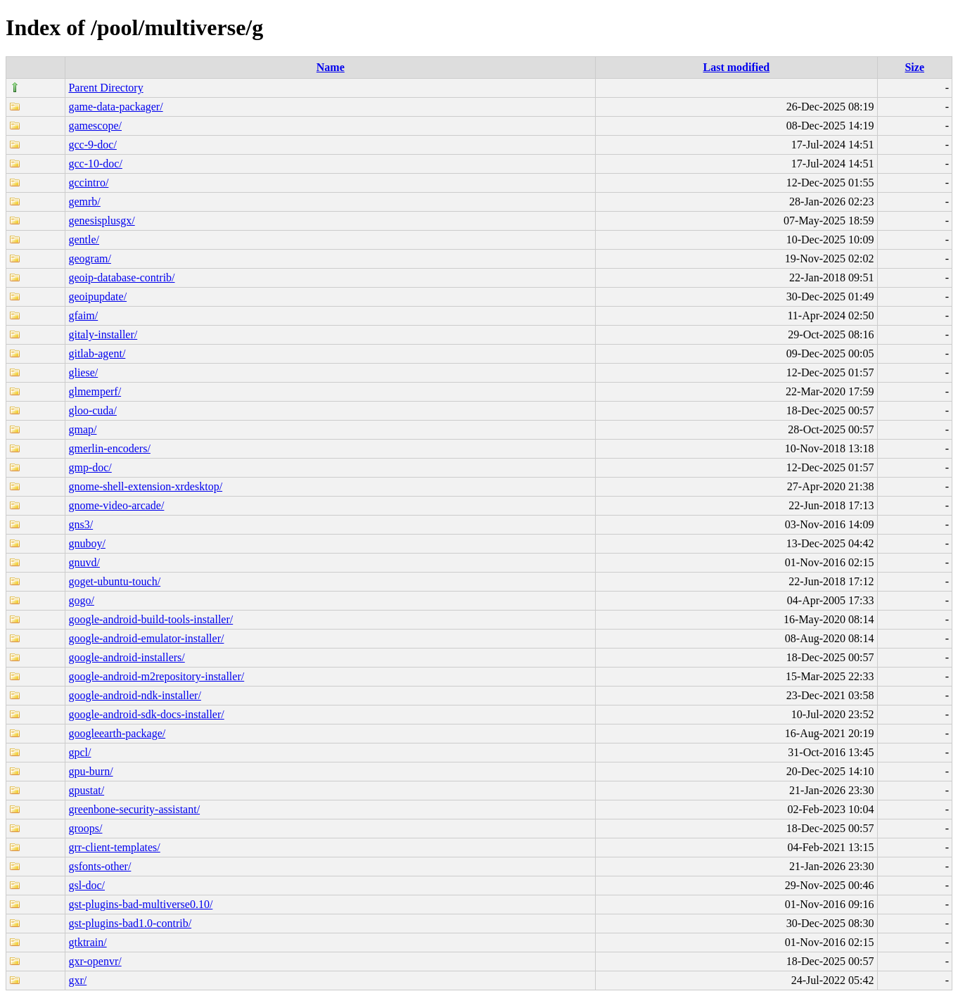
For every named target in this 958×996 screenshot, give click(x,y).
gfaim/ (83, 315)
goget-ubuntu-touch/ (114, 581)
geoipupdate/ (97, 296)
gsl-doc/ (86, 885)
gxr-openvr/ (94, 961)
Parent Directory (105, 88)
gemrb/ (84, 202)
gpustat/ (86, 790)
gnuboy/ (86, 543)
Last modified (736, 67)
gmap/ (82, 429)
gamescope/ (95, 126)
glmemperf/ (94, 391)
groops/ (85, 828)
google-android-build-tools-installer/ (150, 619)
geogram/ (89, 258)
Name (331, 67)
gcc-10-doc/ (95, 164)
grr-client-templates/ (114, 847)
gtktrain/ (87, 942)
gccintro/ (88, 183)
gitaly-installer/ (102, 334)
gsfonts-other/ (99, 866)
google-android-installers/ (126, 657)
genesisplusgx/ (101, 220)
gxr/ (77, 980)
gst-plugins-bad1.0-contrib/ (129, 923)
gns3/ (80, 524)
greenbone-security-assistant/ (134, 809)
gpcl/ (79, 752)
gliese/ (83, 372)
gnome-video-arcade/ (116, 505)
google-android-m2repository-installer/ (156, 676)
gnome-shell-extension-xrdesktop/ (145, 486)
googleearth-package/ (116, 733)
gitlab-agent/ (96, 353)
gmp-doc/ (89, 467)
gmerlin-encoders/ (109, 448)
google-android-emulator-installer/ (146, 638)
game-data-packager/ (115, 107)
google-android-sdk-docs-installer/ (146, 714)
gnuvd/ (83, 562)
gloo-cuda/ (92, 410)
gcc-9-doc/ (92, 145)
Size (914, 67)
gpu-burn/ (90, 771)
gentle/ (83, 239)
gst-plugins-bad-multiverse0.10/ (140, 904)
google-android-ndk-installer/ (134, 695)
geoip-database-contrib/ (121, 277)
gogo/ (81, 600)
